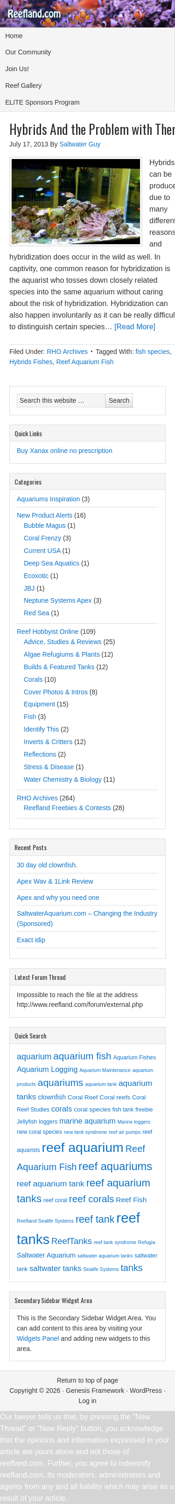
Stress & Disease (49, 767)
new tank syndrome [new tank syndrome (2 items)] (85, 1132)
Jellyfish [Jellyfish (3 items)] (27, 1121)
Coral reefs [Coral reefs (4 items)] (114, 1097)
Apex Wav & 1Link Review (55, 881)
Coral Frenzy (42, 538)
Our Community (28, 52)
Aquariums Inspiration (48, 499)
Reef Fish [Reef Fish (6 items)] (131, 1200)
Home (13, 36)
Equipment (39, 704)
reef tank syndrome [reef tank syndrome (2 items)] (115, 1242)
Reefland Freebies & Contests (67, 808)
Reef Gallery (23, 85)
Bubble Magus (45, 525)
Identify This (41, 729)
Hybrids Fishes (31, 362)
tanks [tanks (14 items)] (132, 1268)
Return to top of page (88, 1380)
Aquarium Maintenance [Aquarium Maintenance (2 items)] (105, 1070)
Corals (33, 679)
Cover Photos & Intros (56, 692)
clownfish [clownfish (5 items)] (52, 1097)
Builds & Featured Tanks (59, 667)
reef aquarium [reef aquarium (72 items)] (82, 1147)
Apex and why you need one (58, 897)
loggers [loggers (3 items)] (48, 1121)
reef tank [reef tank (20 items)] (95, 1219)
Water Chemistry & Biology (63, 779)
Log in (87, 1400)
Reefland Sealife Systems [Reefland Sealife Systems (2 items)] (45, 1221)
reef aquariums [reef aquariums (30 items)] (115, 1166)
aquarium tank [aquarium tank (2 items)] (101, 1084)
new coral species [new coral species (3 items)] (39, 1132)
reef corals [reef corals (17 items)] (91, 1198)
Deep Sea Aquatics (51, 563)
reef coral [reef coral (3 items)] (55, 1200)
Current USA (42, 550)
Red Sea (36, 613)
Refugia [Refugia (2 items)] (146, 1242)
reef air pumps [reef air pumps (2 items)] (124, 1132)
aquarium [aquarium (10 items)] (34, 1056)
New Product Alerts (44, 515)
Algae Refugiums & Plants (62, 654)
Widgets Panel (38, 1338)
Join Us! (17, 69)
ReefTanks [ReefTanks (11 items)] (71, 1241)
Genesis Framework (95, 1390)
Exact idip (31, 940)
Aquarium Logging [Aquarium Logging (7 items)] (47, 1069)
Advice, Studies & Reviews (63, 642)
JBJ (29, 588)
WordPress (146, 1390)
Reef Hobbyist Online (47, 631)
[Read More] (134, 327)
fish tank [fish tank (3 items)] (122, 1109)
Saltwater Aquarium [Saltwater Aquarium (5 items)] (46, 1255)
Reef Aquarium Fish (84, 362)
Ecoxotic (36, 575)
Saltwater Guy (79, 144)
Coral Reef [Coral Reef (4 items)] (83, 1097)
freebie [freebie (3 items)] (144, 1109)
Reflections (40, 754)
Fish (30, 716)
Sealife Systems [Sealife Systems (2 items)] (101, 1269)
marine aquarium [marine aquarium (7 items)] (87, 1121)
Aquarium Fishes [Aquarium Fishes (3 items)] (134, 1057)
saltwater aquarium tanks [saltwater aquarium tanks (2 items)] (105, 1255)
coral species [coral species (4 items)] (92, 1109)
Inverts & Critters (48, 741)
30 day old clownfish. (47, 865)
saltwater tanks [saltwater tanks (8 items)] (55, 1268)
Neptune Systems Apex (58, 600)
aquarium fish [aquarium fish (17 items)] (82, 1056)
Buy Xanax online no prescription (64, 450)
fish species (153, 351)
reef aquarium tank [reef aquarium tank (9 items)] (50, 1183)
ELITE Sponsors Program (42, 102)
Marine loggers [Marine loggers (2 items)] (134, 1122)
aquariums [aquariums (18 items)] (61, 1082)
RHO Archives (67, 351)
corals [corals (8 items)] (61, 1109)
